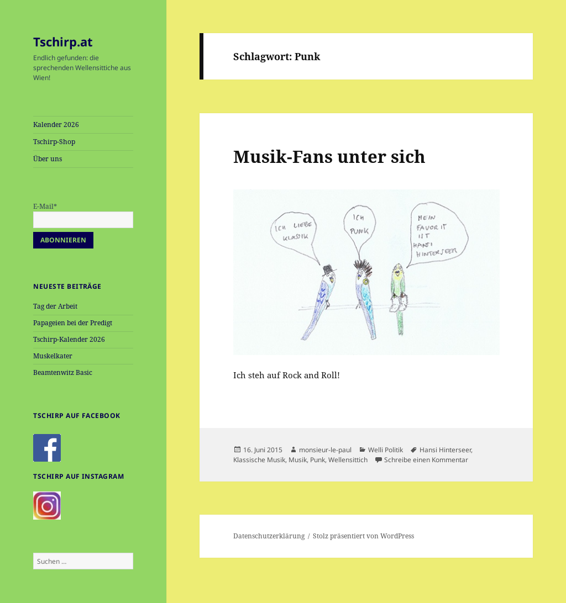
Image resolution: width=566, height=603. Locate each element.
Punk (317, 459)
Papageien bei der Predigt (72, 322)
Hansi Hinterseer (445, 449)
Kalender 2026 (56, 124)
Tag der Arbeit (55, 306)
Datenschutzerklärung (269, 536)
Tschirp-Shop (54, 141)
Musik (298, 459)
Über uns (47, 158)
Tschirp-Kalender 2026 (69, 339)
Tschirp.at (63, 41)
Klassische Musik (259, 459)
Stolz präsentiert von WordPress (363, 536)
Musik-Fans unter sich (329, 156)
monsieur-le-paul (325, 449)
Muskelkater (52, 356)
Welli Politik (385, 449)
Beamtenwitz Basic (62, 372)
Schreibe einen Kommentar (426, 459)
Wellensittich (348, 459)
